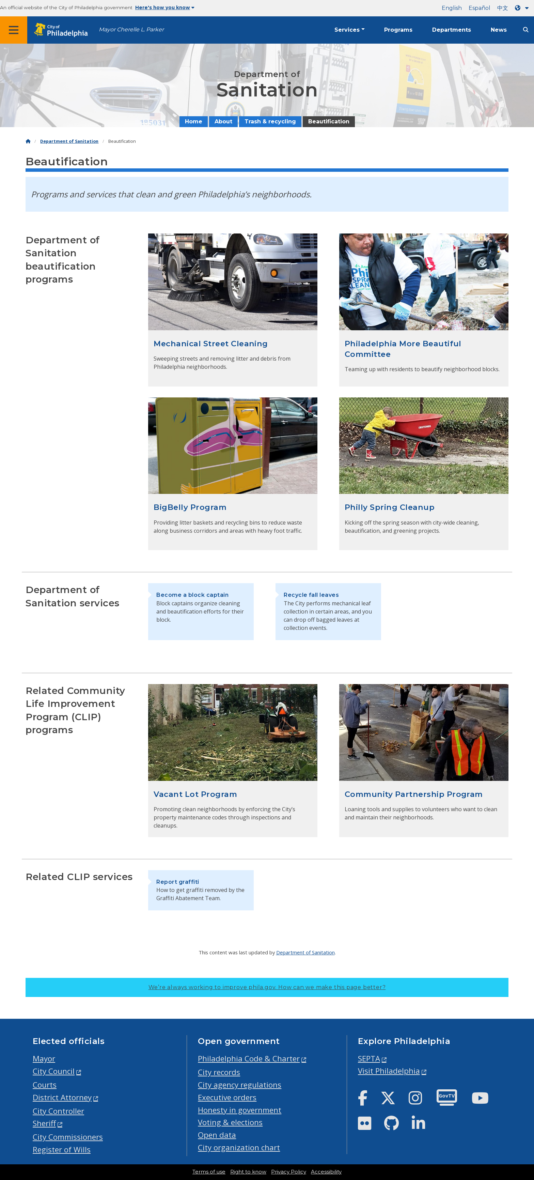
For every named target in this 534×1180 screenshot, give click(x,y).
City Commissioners (68, 1137)
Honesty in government (239, 1110)
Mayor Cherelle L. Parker (131, 29)
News (499, 30)
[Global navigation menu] (13, 30)
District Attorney (62, 1097)
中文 (502, 8)
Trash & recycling (270, 121)
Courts (45, 1084)
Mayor (44, 1058)
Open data (217, 1135)
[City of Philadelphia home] (63, 30)
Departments (451, 30)
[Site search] (526, 29)
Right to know (248, 1172)
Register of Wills (62, 1149)
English (452, 8)
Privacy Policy (288, 1172)
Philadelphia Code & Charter (249, 1058)
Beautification (328, 121)
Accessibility (326, 1172)
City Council (54, 1071)
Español (479, 8)
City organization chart (239, 1147)
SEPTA (369, 1058)
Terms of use (208, 1172)
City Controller (58, 1111)
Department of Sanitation (69, 141)
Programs (398, 30)
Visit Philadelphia (389, 1070)
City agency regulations (239, 1084)
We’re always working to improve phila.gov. (267, 987)
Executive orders (227, 1097)
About (223, 121)
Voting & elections (230, 1122)
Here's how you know (164, 7)
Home (193, 121)
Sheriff (44, 1123)
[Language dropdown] (523, 8)
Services (347, 30)
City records (219, 1072)
